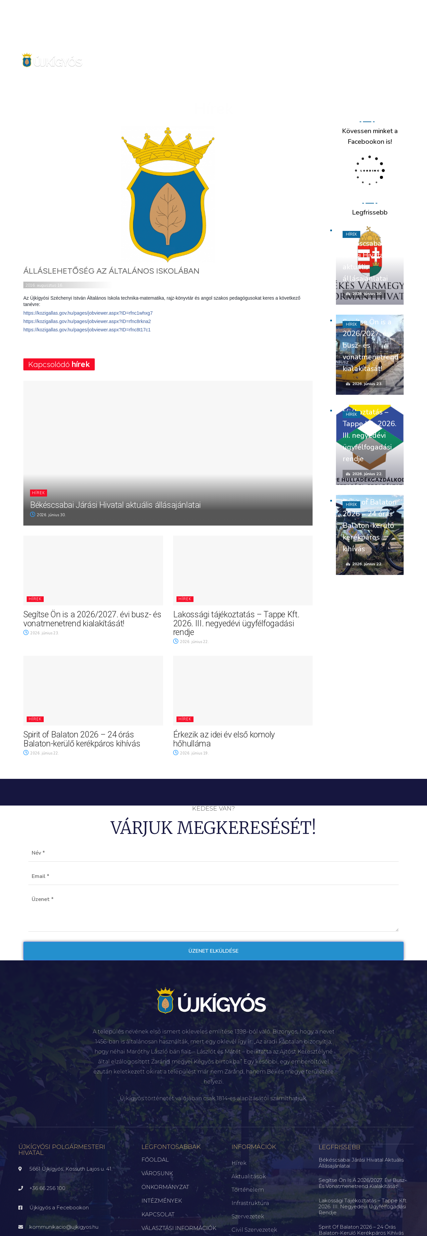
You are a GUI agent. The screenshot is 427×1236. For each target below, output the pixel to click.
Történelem (248, 1190)
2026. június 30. (48, 515)
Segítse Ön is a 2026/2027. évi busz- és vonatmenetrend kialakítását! (92, 619)
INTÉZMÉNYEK (161, 1201)
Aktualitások (249, 1176)
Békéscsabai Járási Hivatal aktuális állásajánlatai (115, 505)
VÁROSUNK (157, 1173)
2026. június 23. (41, 633)
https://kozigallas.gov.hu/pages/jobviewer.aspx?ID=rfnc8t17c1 (86, 329)
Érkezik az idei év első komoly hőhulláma (224, 739)
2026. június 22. (191, 641)
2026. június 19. (191, 753)
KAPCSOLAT (157, 1214)
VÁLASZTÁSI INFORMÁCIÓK (178, 1228)
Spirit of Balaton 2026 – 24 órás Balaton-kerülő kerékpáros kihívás (81, 739)
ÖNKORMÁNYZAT (165, 1187)
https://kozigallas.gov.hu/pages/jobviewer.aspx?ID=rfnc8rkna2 (87, 321)
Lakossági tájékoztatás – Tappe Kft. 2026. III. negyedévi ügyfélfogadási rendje (236, 623)
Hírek (38, 493)
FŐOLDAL (155, 1160)
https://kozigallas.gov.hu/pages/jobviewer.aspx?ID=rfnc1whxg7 (88, 313)
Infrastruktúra (250, 1203)
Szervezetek (248, 1216)
